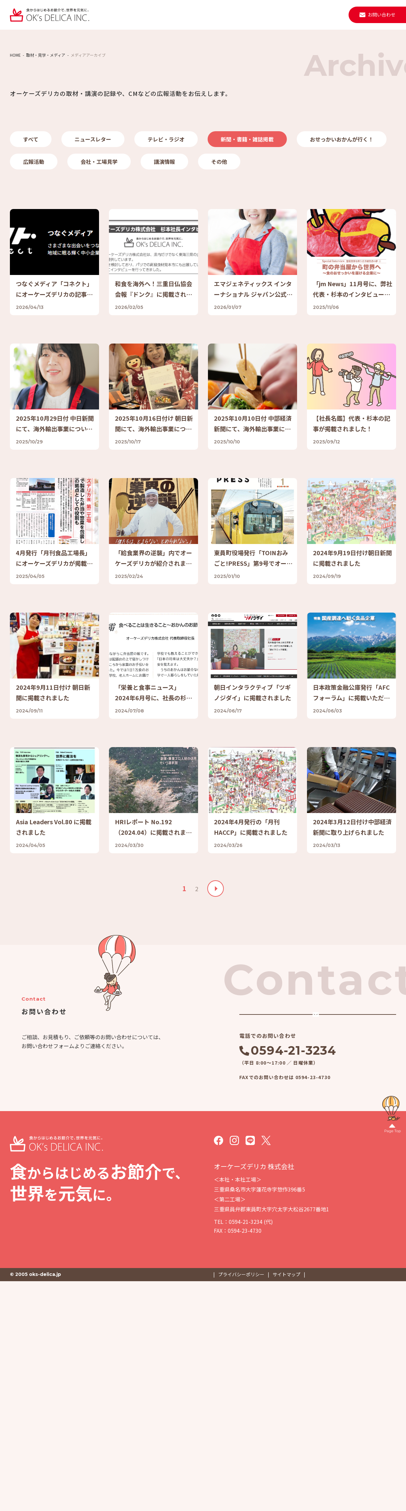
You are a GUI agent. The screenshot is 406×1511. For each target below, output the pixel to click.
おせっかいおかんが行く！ (341, 215)
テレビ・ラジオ (166, 215)
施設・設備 (210, 14)
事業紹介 (150, 14)
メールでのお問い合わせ (298, 1233)
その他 (219, 237)
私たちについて (115, 14)
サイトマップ (286, 1504)
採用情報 (327, 14)
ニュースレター (93, 215)
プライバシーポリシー (241, 1504)
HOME (15, 131)
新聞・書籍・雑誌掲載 (247, 215)
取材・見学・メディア (284, 14)
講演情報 (164, 237)
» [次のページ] (215, 1096)
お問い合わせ (381, 14)
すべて (30, 215)
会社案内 (179, 14)
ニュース (242, 14)
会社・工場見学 (99, 237)
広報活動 (33, 237)
